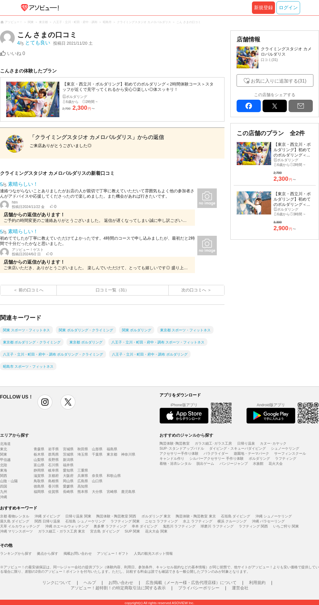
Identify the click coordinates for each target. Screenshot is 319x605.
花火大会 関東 (156, 531)
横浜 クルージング (232, 521)
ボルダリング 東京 (156, 516)
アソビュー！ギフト (113, 553)
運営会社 (240, 587)
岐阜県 (53, 470)
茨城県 (68, 454)
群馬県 (53, 454)
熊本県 (82, 492)
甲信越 (5, 460)
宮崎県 (112, 492)
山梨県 (39, 460)
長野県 (53, 460)
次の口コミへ (193, 290)
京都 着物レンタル (14, 516)
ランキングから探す (16, 553)
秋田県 (82, 449)
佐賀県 (53, 492)
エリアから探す (14, 435)
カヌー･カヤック (273, 443)
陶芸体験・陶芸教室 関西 (116, 516)
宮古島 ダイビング (104, 531)
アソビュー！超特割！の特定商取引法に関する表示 (118, 587)
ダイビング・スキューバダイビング (237, 448)
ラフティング (285, 458)
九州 (3, 492)
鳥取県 (39, 481)
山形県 (97, 449)
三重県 (82, 470)
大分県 (97, 492)
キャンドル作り (172, 458)
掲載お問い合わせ (78, 553)
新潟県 (68, 460)
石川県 (53, 465)
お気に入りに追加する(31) (278, 80)
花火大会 (275, 464)
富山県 (39, 465)
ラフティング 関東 (125, 521)
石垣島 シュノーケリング (85, 521)
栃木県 (39, 454)
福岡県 (39, 492)
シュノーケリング (285, 448)
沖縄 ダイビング (47, 516)
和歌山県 (114, 476)
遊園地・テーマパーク (251, 453)
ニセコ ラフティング (161, 521)
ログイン (288, 7)
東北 (3, 449)
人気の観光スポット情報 (153, 553)
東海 (3, 470)
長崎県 (68, 492)
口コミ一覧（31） (112, 290)
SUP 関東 (132, 531)
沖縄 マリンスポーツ (16, 531)
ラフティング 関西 (253, 526)
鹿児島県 (128, 492)
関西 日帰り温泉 (47, 521)
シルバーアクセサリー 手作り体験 (216, 458)
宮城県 (68, 449)
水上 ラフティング (197, 521)
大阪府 (68, 476)
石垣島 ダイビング (235, 516)
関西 (3, 476)
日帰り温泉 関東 (78, 516)
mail (301, 106)
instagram (45, 402)
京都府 (53, 476)
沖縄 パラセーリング (268, 521)
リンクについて (56, 582)
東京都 (112, 454)
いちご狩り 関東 (286, 526)
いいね (16, 53)
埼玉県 (82, 454)
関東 (3, 454)
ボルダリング (259, 458)
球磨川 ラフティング (217, 526)
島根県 (53, 481)
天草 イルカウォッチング (20, 526)
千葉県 (97, 454)
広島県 (82, 481)
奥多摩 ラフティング (110, 526)
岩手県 (53, 449)
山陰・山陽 (9, 481)
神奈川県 (128, 454)
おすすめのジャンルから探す (186, 435)
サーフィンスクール (290, 453)
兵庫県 (82, 476)
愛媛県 (68, 486)
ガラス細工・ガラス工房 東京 (61, 531)
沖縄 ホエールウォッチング (67, 526)
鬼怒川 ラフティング (179, 526)
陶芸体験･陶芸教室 (175, 443)
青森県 (39, 449)
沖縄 (3, 497)
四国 (3, 486)
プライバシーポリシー (198, 587)
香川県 (53, 486)
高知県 (82, 486)
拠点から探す (47, 553)
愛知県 (68, 470)
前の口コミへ (31, 290)
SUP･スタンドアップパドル (182, 448)
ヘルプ (90, 582)
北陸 (3, 465)
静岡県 (39, 470)
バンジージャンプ (233, 464)
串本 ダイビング (144, 526)
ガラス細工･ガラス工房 (213, 443)
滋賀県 (39, 476)
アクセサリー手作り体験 (179, 453)
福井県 (68, 465)
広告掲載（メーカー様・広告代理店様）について (191, 582)
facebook (249, 106)
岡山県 (68, 481)
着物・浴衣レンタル (175, 464)
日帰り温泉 (246, 443)
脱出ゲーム (205, 464)
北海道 (5, 444)
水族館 (258, 464)
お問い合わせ (120, 582)
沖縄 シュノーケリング (273, 516)
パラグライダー (216, 453)
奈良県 (97, 476)
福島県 (112, 449)
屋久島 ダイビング (14, 521)
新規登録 (263, 7)
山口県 (97, 481)
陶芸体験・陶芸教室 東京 (196, 516)
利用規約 (257, 582)
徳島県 (39, 486)
